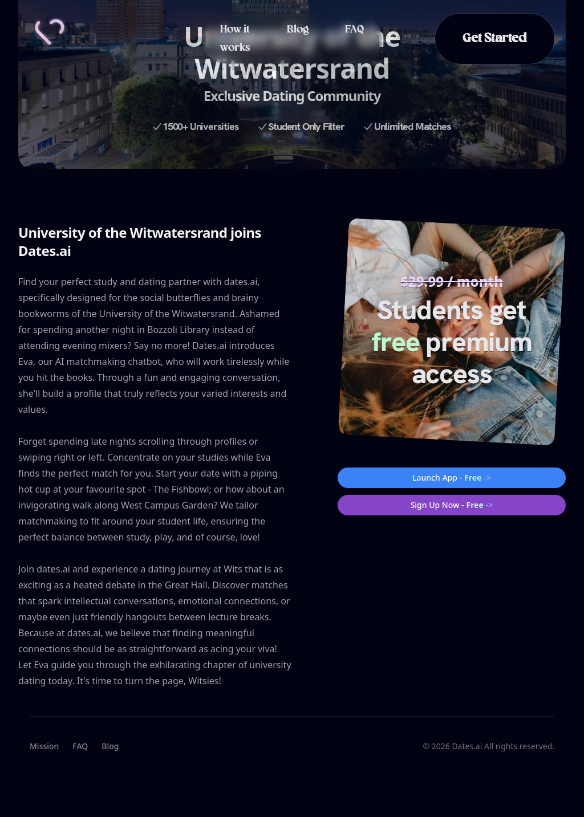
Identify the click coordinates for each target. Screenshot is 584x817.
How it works (235, 39)
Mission (44, 746)
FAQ (354, 29)
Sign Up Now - (452, 505)
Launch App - (451, 477)
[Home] (50, 32)
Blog (298, 29)
